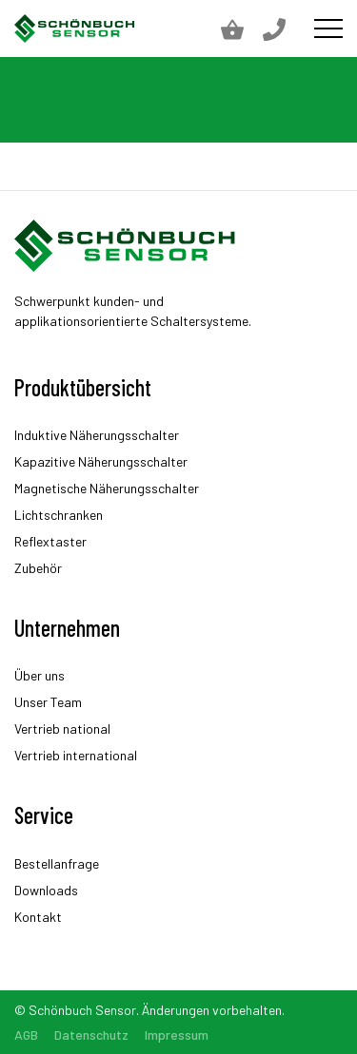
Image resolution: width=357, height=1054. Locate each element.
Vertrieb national (62, 728)
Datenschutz (91, 1034)
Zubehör (38, 568)
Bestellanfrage (56, 863)
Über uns (39, 675)
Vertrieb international (75, 755)
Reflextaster (50, 541)
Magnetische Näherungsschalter (106, 488)
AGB (26, 1034)
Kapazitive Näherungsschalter (101, 461)
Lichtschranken (58, 515)
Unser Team (48, 702)
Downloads (46, 890)
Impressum (176, 1034)
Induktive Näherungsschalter (96, 435)
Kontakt (38, 917)
